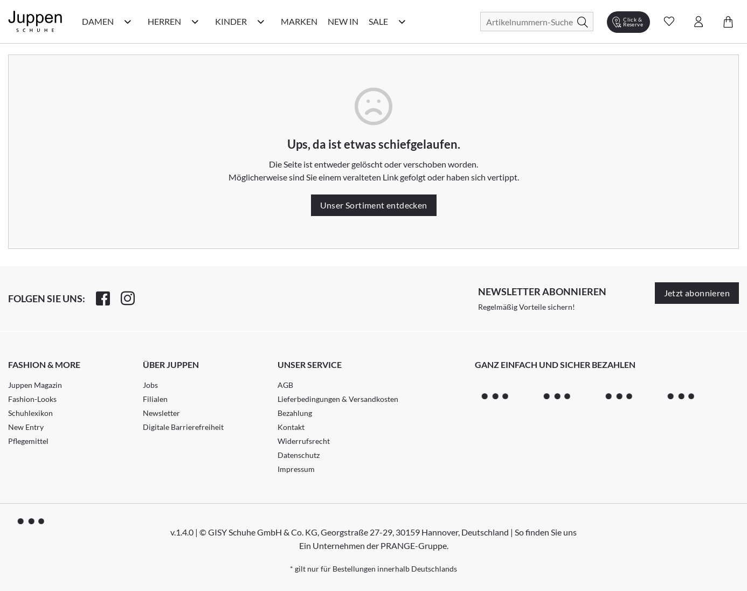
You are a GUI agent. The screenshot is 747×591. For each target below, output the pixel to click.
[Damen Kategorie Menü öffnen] (128, 21)
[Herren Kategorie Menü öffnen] (195, 21)
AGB (285, 385)
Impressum (296, 469)
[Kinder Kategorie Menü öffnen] (261, 21)
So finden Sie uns (546, 532)
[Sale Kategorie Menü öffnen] (402, 21)
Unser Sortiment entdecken (373, 205)
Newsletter (161, 413)
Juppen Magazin (35, 385)
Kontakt (291, 427)
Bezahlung (295, 413)
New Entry (26, 427)
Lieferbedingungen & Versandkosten (338, 399)
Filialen (155, 399)
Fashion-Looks (32, 399)
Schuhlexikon (30, 413)
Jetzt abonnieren (697, 293)
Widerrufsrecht (304, 441)
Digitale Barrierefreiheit (183, 427)
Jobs (150, 385)
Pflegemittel (28, 441)
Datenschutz (299, 455)
